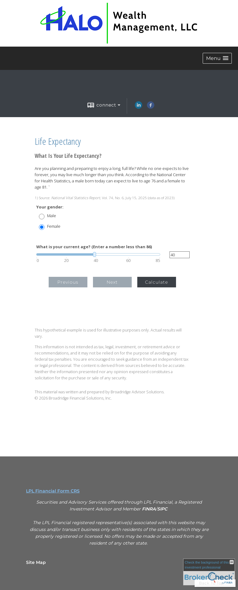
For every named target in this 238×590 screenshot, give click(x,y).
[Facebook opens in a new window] (150, 107)
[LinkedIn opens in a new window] (138, 107)
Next (112, 282)
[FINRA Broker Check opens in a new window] (209, 572)
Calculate (156, 282)
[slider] (98, 254)
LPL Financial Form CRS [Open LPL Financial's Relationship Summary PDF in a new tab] (53, 491)
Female (53, 226)
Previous (67, 282)
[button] (217, 58)
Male (51, 216)
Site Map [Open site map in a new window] (36, 562)
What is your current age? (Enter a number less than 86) (94, 247)
